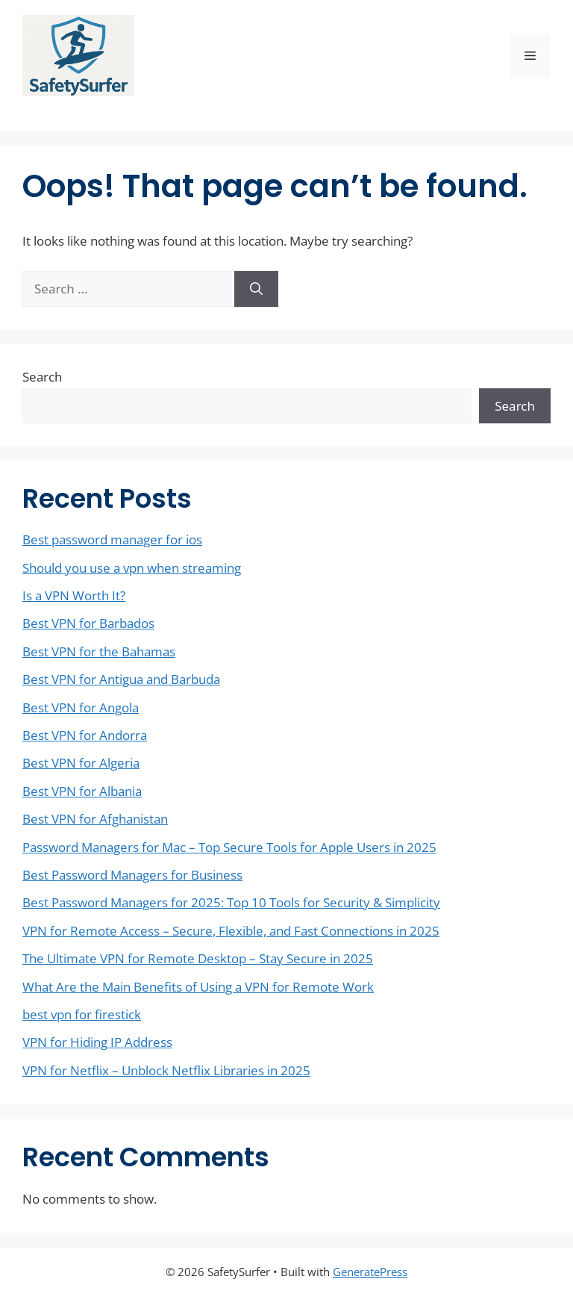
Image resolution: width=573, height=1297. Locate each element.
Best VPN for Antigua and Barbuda (121, 679)
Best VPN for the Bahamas (98, 651)
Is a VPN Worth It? (73, 595)
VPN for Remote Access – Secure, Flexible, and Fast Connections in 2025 (230, 930)
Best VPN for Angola (80, 707)
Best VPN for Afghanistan (95, 818)
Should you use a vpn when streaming (131, 567)
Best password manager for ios (112, 539)
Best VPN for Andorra (84, 735)
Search (42, 376)
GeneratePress (370, 1271)
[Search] (256, 289)
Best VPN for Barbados (88, 623)
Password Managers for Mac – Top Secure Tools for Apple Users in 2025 (229, 847)
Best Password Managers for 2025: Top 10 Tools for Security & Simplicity (231, 902)
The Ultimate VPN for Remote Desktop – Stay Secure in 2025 (197, 958)
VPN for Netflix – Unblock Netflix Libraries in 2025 (166, 1070)
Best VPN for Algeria (81, 762)
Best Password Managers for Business (132, 874)
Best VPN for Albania (82, 791)
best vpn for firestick (81, 1014)
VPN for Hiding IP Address (97, 1042)
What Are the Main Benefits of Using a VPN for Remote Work (198, 986)
